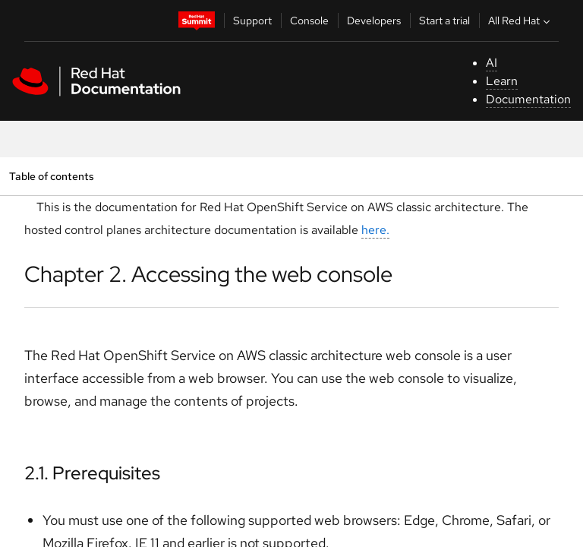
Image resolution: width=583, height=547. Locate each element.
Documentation (528, 99)
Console (309, 20)
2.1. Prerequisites (92, 473)
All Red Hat (520, 20)
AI (491, 63)
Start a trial (444, 20)
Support (252, 20)
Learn (502, 81)
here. (375, 230)
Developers (374, 20)
